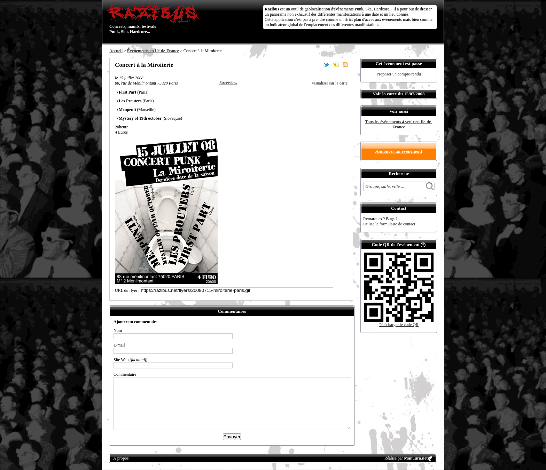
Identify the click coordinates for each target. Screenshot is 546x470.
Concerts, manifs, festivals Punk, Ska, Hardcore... (154, 18)
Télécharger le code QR (399, 324)
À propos (120, 458)
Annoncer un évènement (398, 151)
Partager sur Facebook (317, 64)
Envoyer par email (335, 64)
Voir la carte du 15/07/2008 (399, 93)
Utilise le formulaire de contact (389, 224)
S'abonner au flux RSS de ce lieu (345, 64)
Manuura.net (416, 458)
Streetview (228, 82)
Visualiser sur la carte (329, 83)
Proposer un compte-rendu (398, 74)
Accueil (116, 50)
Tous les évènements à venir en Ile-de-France (398, 124)
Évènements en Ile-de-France (153, 50)
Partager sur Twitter (326, 64)
